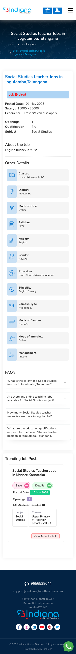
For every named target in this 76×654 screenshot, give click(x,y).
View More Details (46, 536)
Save (23, 485)
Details (44, 485)
